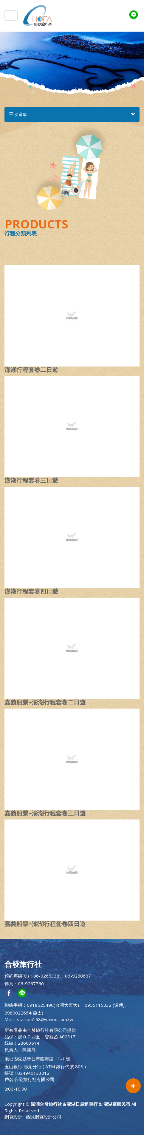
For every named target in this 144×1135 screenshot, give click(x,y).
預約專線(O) (16, 976)
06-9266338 (46, 976)
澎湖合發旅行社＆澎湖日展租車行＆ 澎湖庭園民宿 (38, 15)
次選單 (72, 114)
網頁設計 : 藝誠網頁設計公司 (32, 1117)
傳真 (8, 983)
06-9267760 (31, 983)
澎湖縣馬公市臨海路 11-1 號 (41, 1059)
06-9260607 (78, 976)
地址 (8, 1059)
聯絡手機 (13, 1005)
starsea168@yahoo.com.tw (45, 1019)
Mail (8, 1019)
